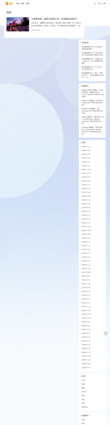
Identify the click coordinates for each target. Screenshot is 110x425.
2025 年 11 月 (86, 119)
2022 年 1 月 (86, 234)
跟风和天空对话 (87, 59)
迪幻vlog (85, 376)
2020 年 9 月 (86, 291)
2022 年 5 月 (86, 222)
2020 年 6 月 (86, 302)
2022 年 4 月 (86, 226)
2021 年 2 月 (86, 272)
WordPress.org (87, 404)
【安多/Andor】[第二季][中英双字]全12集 (92, 80)
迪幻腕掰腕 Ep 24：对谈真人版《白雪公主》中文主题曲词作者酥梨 (92, 30)
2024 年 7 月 (86, 154)
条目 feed (85, 396)
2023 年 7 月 (86, 173)
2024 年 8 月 (86, 150)
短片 (83, 368)
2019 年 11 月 (86, 329)
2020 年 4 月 (86, 310)
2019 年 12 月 (86, 325)
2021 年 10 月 (86, 241)
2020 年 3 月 (86, 314)
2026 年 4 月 (86, 116)
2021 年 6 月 (86, 256)
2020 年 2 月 (86, 317)
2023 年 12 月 (86, 161)
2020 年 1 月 (86, 321)
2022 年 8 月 (86, 211)
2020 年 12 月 (86, 279)
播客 (23, 3)
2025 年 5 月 (86, 131)
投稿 (9, 19)
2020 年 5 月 (86, 306)
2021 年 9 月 (86, 245)
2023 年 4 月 (86, 184)
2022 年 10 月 (86, 203)
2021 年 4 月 (86, 264)
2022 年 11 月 (86, 199)
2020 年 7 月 (86, 298)
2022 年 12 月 (86, 195)
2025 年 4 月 (86, 135)
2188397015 (86, 78)
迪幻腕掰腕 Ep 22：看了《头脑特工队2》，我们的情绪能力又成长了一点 (93, 44)
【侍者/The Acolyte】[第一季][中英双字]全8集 (92, 72)
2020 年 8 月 (86, 295)
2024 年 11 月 (86, 142)
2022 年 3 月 (86, 230)
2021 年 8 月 (86, 249)
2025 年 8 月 (86, 123)
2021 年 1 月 (86, 276)
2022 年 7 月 (86, 215)
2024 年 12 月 (86, 138)
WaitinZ (84, 86)
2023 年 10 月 (86, 165)
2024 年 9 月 (86, 146)
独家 (83, 364)
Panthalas (85, 96)
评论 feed (85, 400)
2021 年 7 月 (86, 253)
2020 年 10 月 (86, 287)
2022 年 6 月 (86, 218)
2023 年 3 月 (86, 188)
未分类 (84, 361)
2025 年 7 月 (86, 127)
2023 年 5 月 (86, 180)
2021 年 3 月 (86, 268)
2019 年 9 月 (86, 337)
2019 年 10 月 (86, 333)
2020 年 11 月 (86, 283)
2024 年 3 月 (86, 157)
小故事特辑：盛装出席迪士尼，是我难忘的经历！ (50, 20)
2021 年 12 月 (86, 237)
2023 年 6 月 (86, 176)
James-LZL (85, 69)
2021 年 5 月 (86, 260)
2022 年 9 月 (86, 207)
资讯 (83, 372)
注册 (104, 3)
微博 (28, 3)
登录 (99, 3)
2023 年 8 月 (86, 169)
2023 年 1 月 (86, 192)
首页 (18, 3)
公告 (83, 349)
